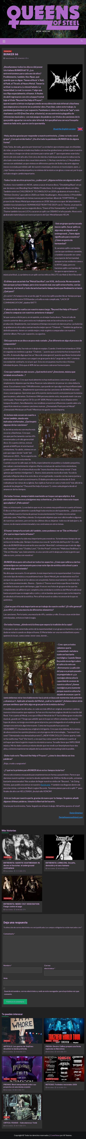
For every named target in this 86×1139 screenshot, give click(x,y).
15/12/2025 (60, 1087)
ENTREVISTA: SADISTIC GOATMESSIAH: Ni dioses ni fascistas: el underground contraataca (21, 865)
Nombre (7, 965)
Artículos (7, 1041)
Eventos (48, 1041)
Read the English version (64, 129)
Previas (55, 1041)
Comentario (9, 934)
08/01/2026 (17, 1090)
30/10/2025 (61, 868)
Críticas (6, 1117)
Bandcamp (45, 784)
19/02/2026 (19, 1052)
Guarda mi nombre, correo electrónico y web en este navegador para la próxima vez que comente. (41, 992)
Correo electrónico (49, 966)
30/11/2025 (19, 1126)
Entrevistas (7, 51)
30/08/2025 (19, 909)
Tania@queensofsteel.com (70, 817)
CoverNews (55, 1135)
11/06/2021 (21, 58)
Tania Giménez (10, 58)
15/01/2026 (60, 1052)
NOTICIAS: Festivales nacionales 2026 (61, 1085)
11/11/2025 (19, 871)
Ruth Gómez (50, 1052)
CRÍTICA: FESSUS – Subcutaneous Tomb (20, 1123)
